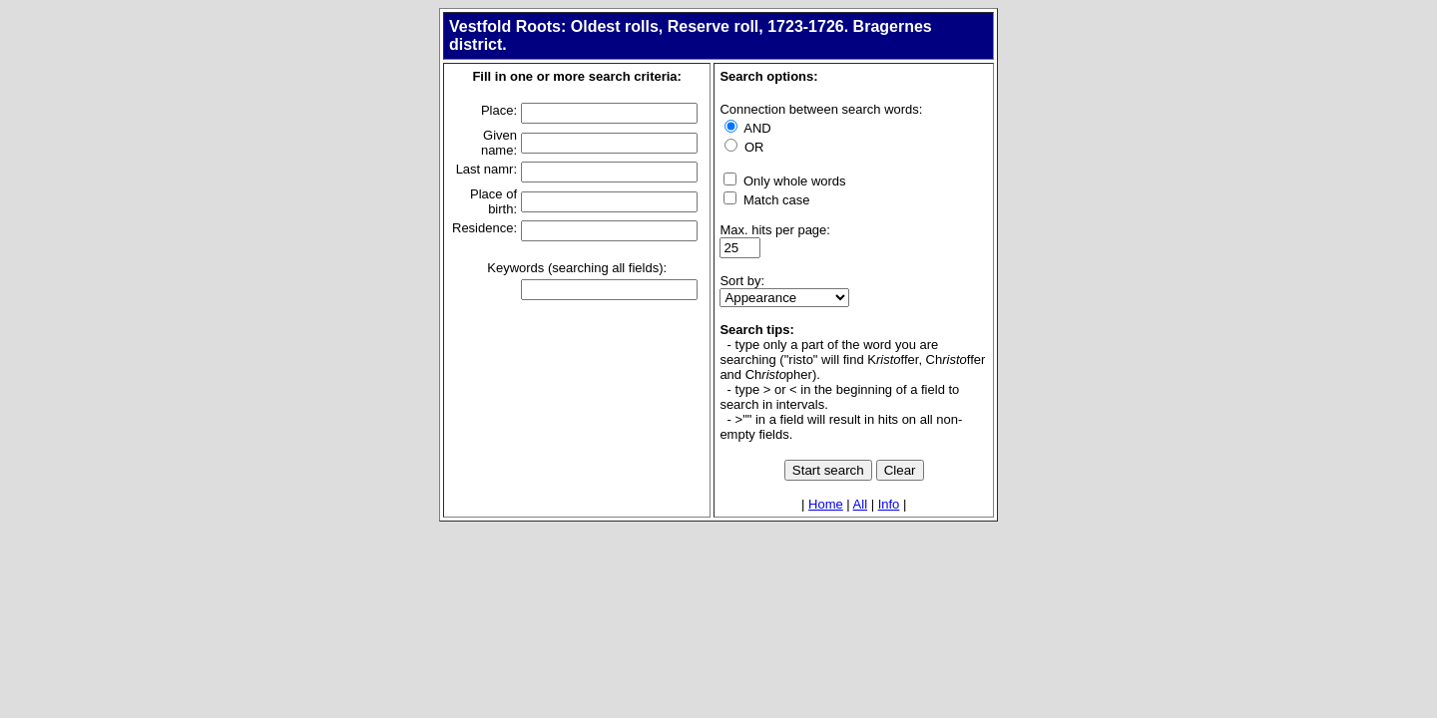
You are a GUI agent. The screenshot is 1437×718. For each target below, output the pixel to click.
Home (825, 504)
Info (889, 504)
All (860, 504)
